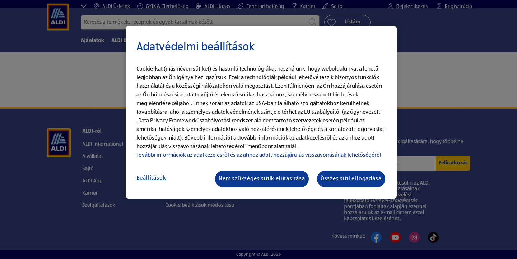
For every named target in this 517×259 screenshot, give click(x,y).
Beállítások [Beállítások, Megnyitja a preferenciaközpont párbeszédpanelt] (151, 178)
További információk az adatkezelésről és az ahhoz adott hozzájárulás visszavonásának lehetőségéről (258, 155)
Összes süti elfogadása (351, 179)
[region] (261, 112)
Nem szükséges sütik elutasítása (262, 179)
